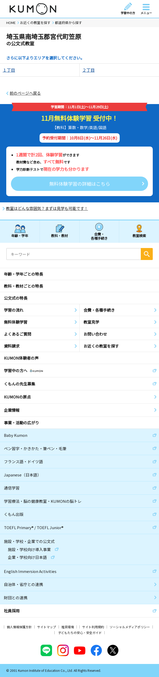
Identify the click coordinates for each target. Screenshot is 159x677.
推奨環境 (67, 627)
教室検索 (139, 235)
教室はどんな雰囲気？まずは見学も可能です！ (47, 208)
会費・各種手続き (99, 236)
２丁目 (88, 70)
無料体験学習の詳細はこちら (79, 183)
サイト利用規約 (93, 627)
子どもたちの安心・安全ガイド (80, 632)
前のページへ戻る (25, 93)
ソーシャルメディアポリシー (130, 627)
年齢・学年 (19, 235)
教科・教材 (59, 235)
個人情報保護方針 (19, 627)
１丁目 (9, 70)
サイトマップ (46, 627)
